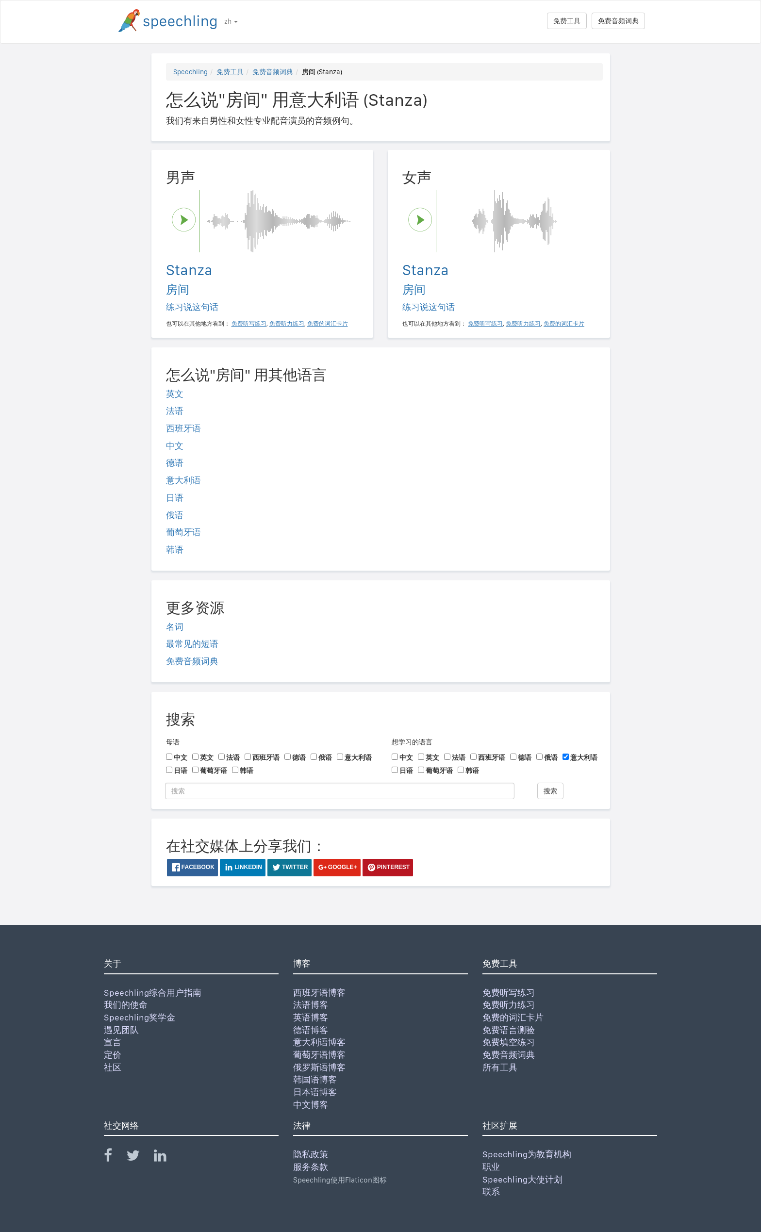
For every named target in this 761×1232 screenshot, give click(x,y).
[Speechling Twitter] (139, 1157)
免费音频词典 (618, 21)
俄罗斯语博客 (319, 1067)
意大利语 (183, 480)
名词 (174, 627)
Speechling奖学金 (139, 1017)
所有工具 (499, 1067)
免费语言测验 (508, 1030)
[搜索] (339, 791)
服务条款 (310, 1167)
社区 (112, 1067)
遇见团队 (121, 1030)
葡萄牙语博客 (319, 1055)
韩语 (174, 549)
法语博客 (310, 1005)
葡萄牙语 (183, 532)
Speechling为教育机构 (526, 1154)
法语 (174, 411)
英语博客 (310, 1017)
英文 (174, 394)
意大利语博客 (319, 1042)
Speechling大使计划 (522, 1179)
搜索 (550, 791)
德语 (174, 463)
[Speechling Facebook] (114, 1157)
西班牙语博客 (319, 992)
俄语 (174, 515)
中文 (174, 446)
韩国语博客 (315, 1079)
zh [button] (231, 21)
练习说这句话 (192, 307)
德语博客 (310, 1030)
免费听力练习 (508, 1005)
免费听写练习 (508, 992)
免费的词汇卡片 (513, 1017)
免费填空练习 (508, 1042)
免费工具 (566, 21)
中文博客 (310, 1105)
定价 (112, 1055)
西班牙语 (183, 428)
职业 (491, 1167)
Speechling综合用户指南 (152, 992)
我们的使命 (126, 1005)
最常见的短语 (192, 644)
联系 (491, 1191)
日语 (174, 498)
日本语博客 (315, 1092)
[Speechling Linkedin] (166, 1157)
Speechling (190, 72)
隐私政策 (310, 1154)
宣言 (112, 1042)
